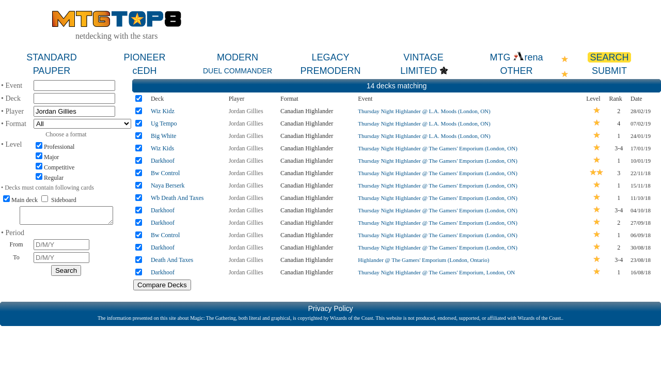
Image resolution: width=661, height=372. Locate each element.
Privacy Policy (330, 308)
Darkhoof (163, 160)
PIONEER (144, 57)
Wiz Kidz (163, 111)
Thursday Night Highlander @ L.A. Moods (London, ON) (424, 111)
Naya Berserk (168, 185)
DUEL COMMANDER (237, 71)
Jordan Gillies (246, 111)
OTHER (516, 71)
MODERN (237, 57)
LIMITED (418, 71)
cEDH (144, 71)
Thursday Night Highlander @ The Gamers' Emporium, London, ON (436, 272)
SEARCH (609, 57)
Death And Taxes (172, 260)
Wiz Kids (162, 148)
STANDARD (51, 57)
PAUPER (52, 71)
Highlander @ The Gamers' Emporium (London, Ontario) (423, 260)
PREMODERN (330, 71)
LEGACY (330, 57)
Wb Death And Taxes (177, 198)
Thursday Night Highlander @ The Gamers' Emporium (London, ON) (437, 148)
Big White (163, 136)
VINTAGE (423, 57)
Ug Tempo (164, 123)
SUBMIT (609, 71)
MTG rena (516, 57)
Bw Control (165, 173)
